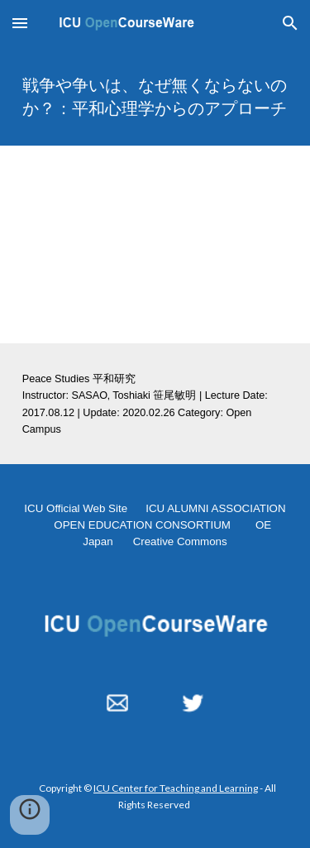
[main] (155, 96)
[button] (20, 23)
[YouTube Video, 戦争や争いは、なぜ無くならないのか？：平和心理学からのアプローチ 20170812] (155, 244)
